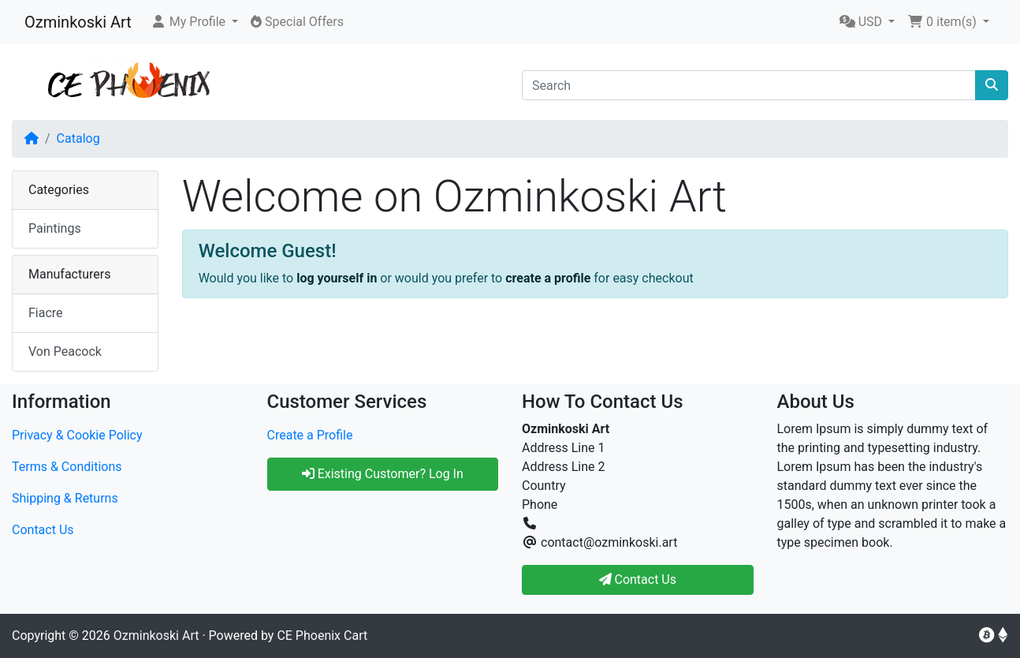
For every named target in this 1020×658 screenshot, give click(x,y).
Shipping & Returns (65, 498)
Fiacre (45, 312)
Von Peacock (65, 351)
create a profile (547, 278)
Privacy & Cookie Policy (77, 435)
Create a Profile (310, 435)
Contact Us (43, 529)
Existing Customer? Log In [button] (382, 473)
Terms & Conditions (67, 466)
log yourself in (336, 278)
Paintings (54, 228)
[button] (194, 22)
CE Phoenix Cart (322, 635)
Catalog (78, 138)
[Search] (749, 85)
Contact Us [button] (638, 579)
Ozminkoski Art (78, 22)
